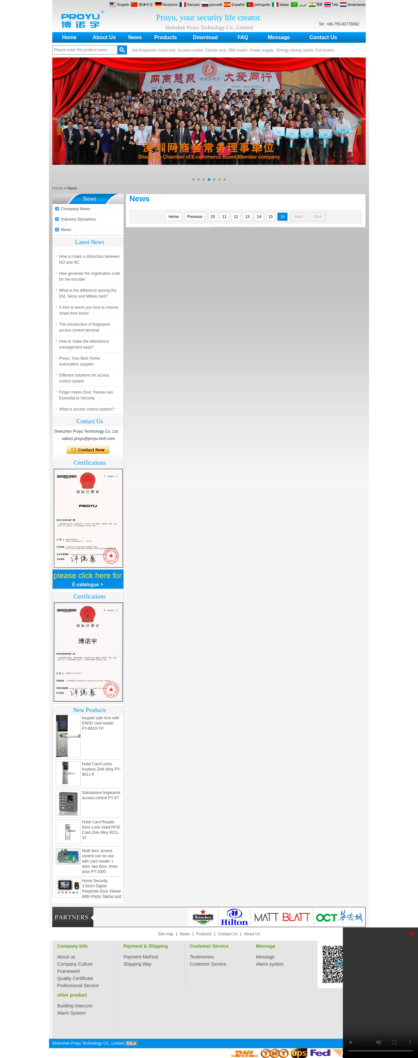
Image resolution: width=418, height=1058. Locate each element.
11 (224, 216)
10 (213, 216)
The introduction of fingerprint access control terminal (84, 329)
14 (259, 216)
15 (270, 216)
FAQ (242, 37)
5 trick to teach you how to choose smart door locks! (88, 312)
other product (72, 995)
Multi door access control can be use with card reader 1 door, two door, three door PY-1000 (100, 864)
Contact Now (88, 450)
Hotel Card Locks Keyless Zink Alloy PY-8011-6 (101, 771)
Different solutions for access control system (84, 380)
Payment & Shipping (145, 946)
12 (236, 216)
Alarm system (270, 964)
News (135, 37)
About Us (104, 37)
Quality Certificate (75, 978)
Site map (165, 934)
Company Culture (75, 964)
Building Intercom (74, 1005)
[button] (193, 179)
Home (69, 37)
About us (66, 956)
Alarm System (71, 1013)
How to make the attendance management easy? (84, 346)
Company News (75, 209)
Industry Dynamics (78, 219)
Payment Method (140, 956)
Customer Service (209, 946)
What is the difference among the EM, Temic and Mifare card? (88, 295)
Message (279, 37)
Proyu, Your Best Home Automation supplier (79, 363)
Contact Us (323, 37)
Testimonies (202, 956)
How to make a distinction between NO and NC (89, 262)
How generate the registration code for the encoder (89, 278)
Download (205, 37)
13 (247, 216)
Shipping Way (137, 964)
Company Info (72, 946)
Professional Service (78, 985)
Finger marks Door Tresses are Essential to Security (86, 397)
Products (165, 37)
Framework (68, 971)
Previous (194, 216)
